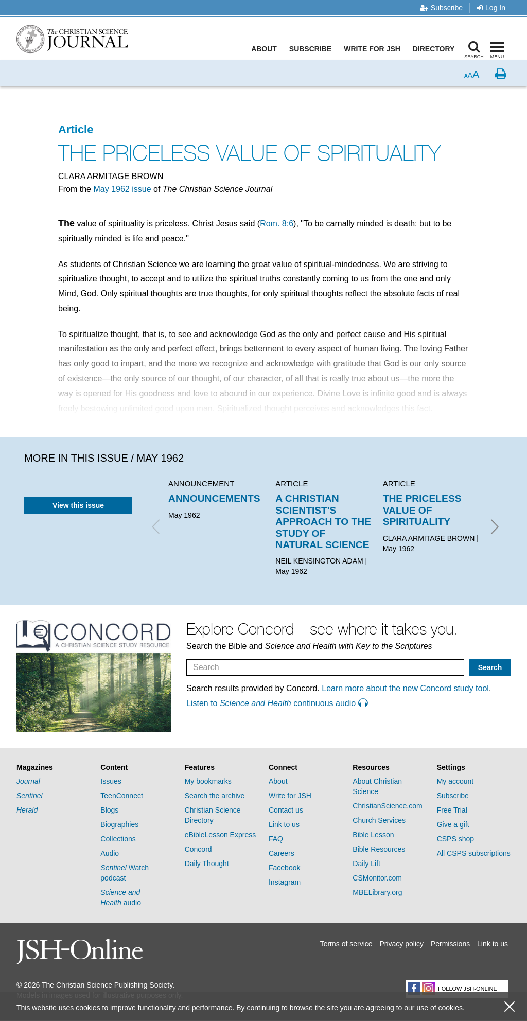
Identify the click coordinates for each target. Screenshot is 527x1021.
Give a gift (453, 824)
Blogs (109, 810)
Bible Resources (379, 849)
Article (75, 129)
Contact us (286, 810)
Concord (198, 849)
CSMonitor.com (377, 878)
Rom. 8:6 (276, 223)
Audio (109, 853)
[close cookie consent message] (509, 1006)
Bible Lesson (373, 835)
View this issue (78, 505)
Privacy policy (401, 944)
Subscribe (441, 8)
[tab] (53, 767)
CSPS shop (455, 839)
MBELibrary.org (377, 892)
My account (455, 781)
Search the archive (215, 795)
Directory (435, 49)
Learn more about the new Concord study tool (405, 688)
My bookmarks (208, 781)
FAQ (276, 839)
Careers (281, 853)
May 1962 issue (122, 189)
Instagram (285, 882)
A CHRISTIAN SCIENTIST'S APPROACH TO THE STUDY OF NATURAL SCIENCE (323, 521)
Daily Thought (207, 863)
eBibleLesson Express (220, 835)
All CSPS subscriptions (474, 853)
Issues (110, 781)
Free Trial (452, 810)
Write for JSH (374, 49)
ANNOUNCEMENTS (214, 498)
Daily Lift (366, 863)
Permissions (450, 944)
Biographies (119, 824)
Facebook (284, 868)
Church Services (379, 820)
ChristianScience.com (387, 806)
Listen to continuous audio (276, 703)
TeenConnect (121, 795)
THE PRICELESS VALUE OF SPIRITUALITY (422, 510)
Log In (491, 8)
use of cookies (439, 1008)
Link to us (284, 824)
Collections (117, 839)
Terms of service (346, 944)
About (266, 49)
